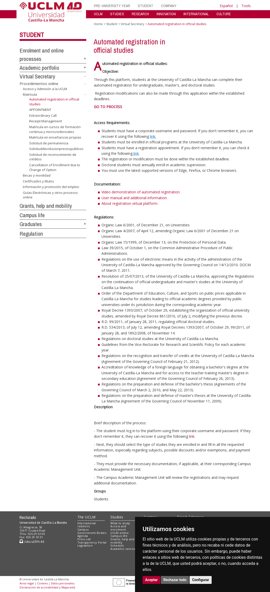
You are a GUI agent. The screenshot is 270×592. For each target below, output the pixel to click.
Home (98, 24)
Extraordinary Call (43, 115)
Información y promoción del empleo (51, 186)
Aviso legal (27, 583)
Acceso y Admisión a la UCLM (45, 89)
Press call (84, 539)
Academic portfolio (39, 68)
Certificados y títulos (38, 181)
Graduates (31, 224)
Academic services (123, 549)
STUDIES (117, 13)
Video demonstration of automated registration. (141, 192)
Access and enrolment (118, 527)
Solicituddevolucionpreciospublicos (56, 148)
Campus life (32, 215)
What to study (120, 523)
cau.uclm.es (32, 541)
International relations (86, 524)
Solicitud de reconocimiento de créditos (52, 157)
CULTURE (223, 13)
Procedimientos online (39, 83)
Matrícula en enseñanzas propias (55, 137)
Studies (116, 517)
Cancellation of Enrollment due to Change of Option (54, 167)
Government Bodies (92, 533)
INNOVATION (166, 13)
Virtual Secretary (37, 76)
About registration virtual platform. (130, 203)
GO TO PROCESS (108, 106)
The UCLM (86, 517)
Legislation (85, 545)
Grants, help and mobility (46, 206)
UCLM (98, 13)
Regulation (31, 234)
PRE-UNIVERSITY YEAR (112, 5)
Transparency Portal (92, 542)
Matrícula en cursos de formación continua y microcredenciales (55, 129)
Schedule (117, 545)
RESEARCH (140, 13)
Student (32, 35)
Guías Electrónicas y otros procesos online (50, 195)
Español (226, 5)
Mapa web (68, 587)
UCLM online (119, 533)
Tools (246, 5)
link (191, 436)
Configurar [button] (200, 580)
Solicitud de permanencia (48, 143)
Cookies (42, 583)
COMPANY (169, 5)
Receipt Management (45, 121)
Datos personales (62, 583)
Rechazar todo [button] (175, 580)
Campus (83, 529)
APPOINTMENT (40, 109)
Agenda (82, 536)
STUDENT (145, 5)
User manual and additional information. (134, 197)
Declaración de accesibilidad (39, 587)
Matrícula (30, 94)
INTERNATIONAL (196, 13)
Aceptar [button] (151, 580)
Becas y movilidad (36, 175)
